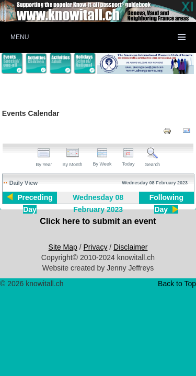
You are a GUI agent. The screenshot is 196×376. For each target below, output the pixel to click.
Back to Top (177, 283)
